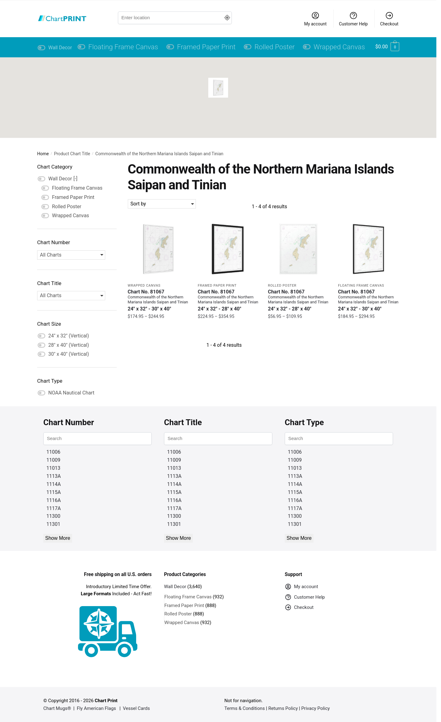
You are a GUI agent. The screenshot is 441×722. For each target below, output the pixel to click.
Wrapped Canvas (144, 286)
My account (315, 18)
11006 (53, 452)
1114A (53, 484)
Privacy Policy (315, 708)
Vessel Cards (136, 708)
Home (43, 153)
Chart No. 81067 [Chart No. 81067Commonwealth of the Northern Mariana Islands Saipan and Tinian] (158, 300)
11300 (53, 516)
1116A (53, 500)
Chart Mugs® (57, 708)
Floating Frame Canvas (361, 286)
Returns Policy (283, 708)
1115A (53, 492)
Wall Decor (175, 586)
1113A (53, 476)
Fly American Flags (96, 708)
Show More (57, 538)
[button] (218, 88)
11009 (53, 460)
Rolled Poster (282, 286)
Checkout (389, 18)
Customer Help (353, 18)
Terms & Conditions (244, 708)
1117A (53, 508)
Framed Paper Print (217, 286)
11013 (53, 468)
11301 (53, 524)
